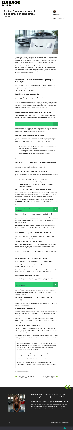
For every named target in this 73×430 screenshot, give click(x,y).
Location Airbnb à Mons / (56, 422)
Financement (45, 3)
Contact (68, 3)
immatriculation (45, 183)
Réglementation (54, 3)
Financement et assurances (23, 371)
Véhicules (31, 3)
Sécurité (62, 3)
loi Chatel (23, 102)
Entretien (38, 3)
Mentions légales (65, 422)
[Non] (71, 428)
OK (64, 428)
